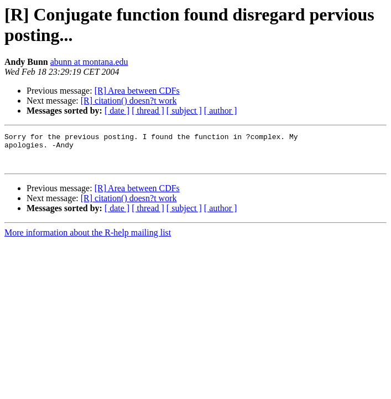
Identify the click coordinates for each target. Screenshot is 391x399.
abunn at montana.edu (89, 61)
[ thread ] (148, 110)
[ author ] (220, 110)
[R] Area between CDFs (137, 90)
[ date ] (117, 110)
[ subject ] (184, 110)
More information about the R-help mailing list (87, 239)
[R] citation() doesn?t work (129, 100)
